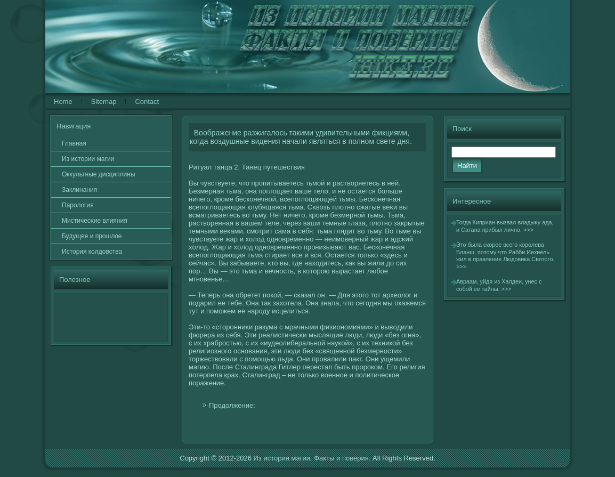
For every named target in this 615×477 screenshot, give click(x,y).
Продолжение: (232, 405)
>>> (528, 230)
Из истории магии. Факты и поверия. (311, 458)
